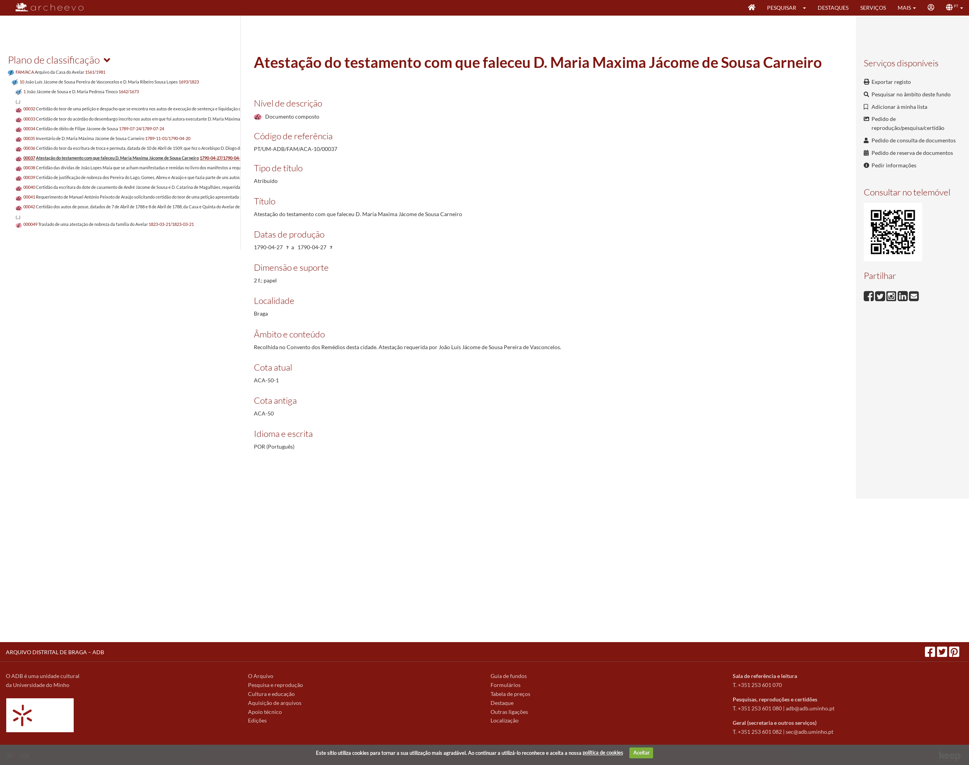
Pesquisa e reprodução (275, 685)
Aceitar (641, 752)
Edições (257, 720)
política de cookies (603, 752)
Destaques (833, 7)
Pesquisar (781, 7)
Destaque (502, 702)
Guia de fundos (509, 676)
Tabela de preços (510, 693)
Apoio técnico (265, 711)
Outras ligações (509, 711)
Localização (505, 720)
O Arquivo (260, 676)
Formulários (506, 685)
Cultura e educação (271, 693)
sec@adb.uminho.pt (809, 731)
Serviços (873, 7)
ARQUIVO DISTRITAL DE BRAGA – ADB (55, 652)
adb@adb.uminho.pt (810, 708)
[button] (807, 8)
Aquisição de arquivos (274, 702)
